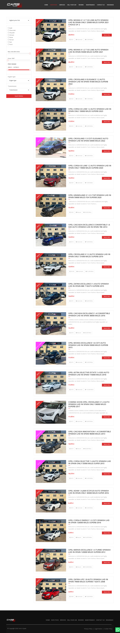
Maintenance (90, 5)
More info (107, 35)
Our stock (53, 5)
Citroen (11, 35)
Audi (10, 28)
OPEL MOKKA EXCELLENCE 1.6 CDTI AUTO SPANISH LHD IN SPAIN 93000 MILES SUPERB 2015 (88, 354)
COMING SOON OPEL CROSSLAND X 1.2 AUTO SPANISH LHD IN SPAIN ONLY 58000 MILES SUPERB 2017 (89, 413)
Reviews (81, 5)
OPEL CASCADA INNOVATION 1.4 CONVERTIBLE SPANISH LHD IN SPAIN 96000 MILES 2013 (89, 441)
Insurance (110, 5)
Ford (10, 44)
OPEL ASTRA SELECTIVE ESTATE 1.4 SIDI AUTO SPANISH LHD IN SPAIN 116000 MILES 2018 (88, 382)
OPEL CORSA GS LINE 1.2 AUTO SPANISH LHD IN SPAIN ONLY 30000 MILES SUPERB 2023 (89, 119)
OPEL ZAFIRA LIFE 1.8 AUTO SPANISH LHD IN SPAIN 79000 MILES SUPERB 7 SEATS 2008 (88, 589)
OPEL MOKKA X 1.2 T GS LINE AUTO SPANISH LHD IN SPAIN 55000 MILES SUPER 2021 (88, 51)
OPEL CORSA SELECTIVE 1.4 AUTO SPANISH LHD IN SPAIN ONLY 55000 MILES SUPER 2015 (89, 471)
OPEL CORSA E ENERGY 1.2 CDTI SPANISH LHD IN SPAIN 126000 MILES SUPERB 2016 (89, 530)
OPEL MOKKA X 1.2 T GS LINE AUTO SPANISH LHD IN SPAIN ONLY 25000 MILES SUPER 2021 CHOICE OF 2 (88, 22)
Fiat (10, 42)
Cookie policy (108, 629)
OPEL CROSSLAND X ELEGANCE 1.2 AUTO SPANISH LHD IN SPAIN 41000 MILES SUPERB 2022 (88, 90)
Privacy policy (88, 629)
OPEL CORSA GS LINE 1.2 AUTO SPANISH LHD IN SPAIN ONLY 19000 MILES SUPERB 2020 (89, 175)
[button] (19, 20)
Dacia (11, 37)
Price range (12, 64)
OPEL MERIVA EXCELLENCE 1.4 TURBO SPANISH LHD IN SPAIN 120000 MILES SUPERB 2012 (89, 560)
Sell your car (71, 5)
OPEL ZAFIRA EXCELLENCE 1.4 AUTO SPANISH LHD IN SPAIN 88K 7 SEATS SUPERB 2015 (88, 294)
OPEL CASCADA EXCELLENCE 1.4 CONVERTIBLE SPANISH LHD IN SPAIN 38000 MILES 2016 (89, 323)
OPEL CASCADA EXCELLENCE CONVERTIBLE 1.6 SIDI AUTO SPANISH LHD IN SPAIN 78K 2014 (89, 235)
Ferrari (11, 40)
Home (46, 5)
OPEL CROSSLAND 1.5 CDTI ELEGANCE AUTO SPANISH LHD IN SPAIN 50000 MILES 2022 (88, 148)
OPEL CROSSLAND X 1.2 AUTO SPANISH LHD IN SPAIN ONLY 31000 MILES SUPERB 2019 (89, 264)
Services (62, 5)
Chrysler (12, 33)
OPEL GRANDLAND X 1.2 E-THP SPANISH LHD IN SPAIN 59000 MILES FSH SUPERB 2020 (89, 205)
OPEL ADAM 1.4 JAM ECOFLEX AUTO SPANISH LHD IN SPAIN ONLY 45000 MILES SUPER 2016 (88, 500)
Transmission (12, 86)
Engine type (11, 77)
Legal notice (98, 629)
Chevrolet (12, 30)
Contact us (101, 5)
